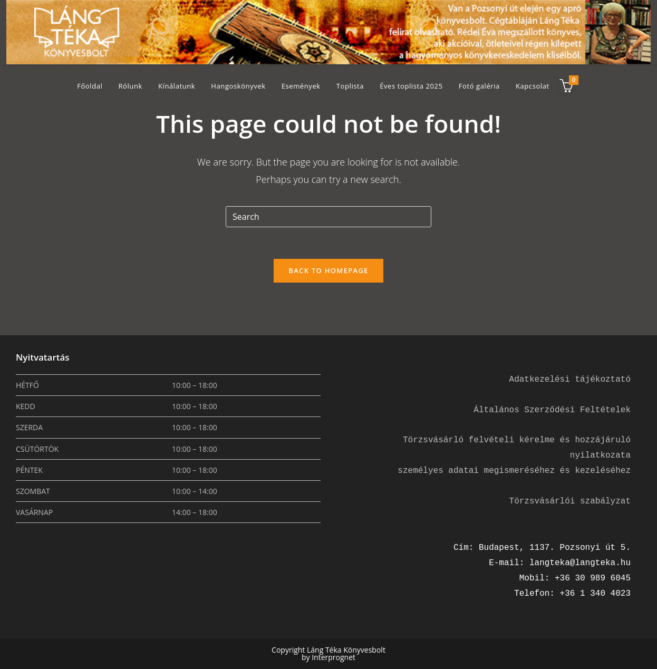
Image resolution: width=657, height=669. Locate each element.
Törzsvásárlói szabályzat (570, 501)
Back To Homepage (328, 270)
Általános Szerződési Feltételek (552, 410)
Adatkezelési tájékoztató (570, 379)
